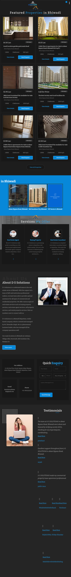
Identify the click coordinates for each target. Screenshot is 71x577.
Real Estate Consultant (58, 240)
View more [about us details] (8, 347)
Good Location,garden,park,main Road (16, 46)
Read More (41, 436)
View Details (10, 57)
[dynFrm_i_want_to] (60, 375)
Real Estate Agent (13, 240)
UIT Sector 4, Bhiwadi (55, 209)
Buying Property (35, 240)
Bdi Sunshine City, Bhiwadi (38, 209)
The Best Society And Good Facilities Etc (51, 95)
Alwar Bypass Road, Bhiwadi (18, 209)
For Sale (28, 42)
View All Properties (35, 167)
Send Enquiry (25, 57)
